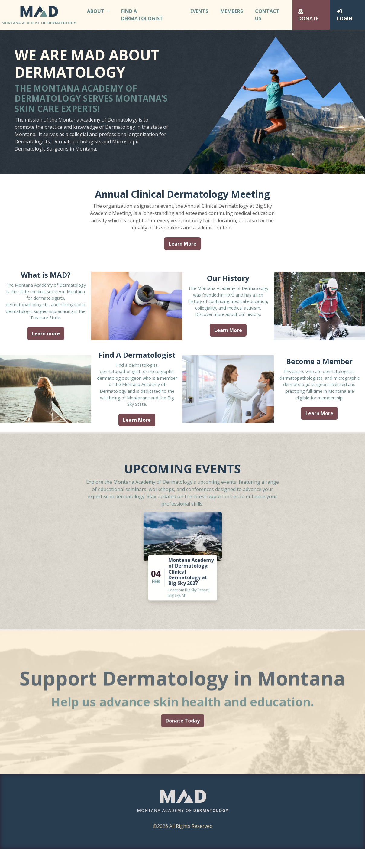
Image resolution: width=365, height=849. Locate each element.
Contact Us (267, 15)
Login (345, 15)
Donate (308, 15)
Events (199, 11)
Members (231, 11)
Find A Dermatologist (142, 15)
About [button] (96, 11)
